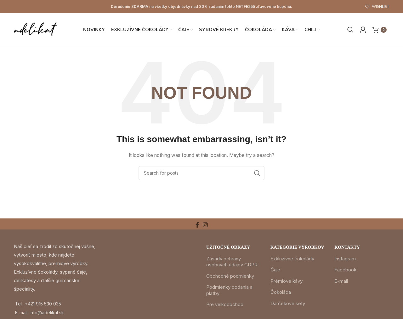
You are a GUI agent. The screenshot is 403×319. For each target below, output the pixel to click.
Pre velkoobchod (224, 304)
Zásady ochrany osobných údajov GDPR (232, 262)
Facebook (345, 270)
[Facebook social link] (197, 224)
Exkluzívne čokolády (292, 259)
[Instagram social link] (205, 224)
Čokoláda (280, 292)
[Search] (350, 29)
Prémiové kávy (286, 281)
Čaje (275, 270)
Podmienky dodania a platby (229, 290)
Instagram (345, 259)
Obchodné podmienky (230, 276)
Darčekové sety (287, 303)
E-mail (341, 281)
